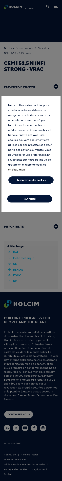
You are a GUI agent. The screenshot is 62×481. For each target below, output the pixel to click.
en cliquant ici (17, 169)
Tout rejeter (29, 198)
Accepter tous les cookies (31, 180)
